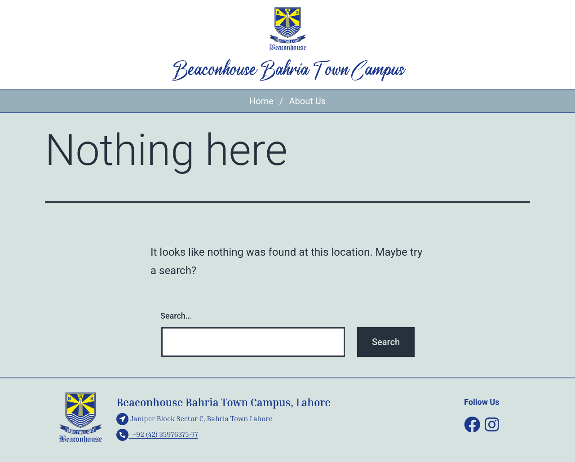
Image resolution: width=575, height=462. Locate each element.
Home (261, 101)
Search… (175, 315)
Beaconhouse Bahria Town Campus (288, 70)
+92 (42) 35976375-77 (157, 434)
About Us (307, 101)
